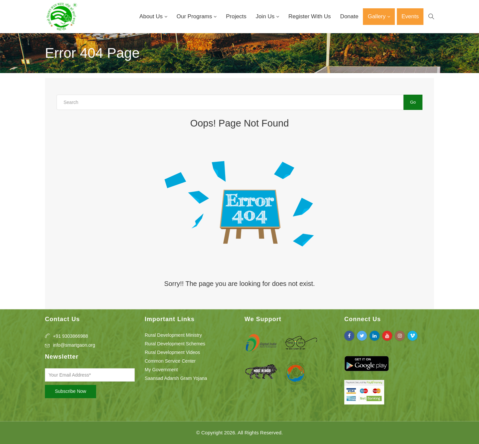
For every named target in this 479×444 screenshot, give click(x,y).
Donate (349, 16)
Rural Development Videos (172, 352)
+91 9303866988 (70, 336)
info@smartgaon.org (74, 345)
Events (410, 16)
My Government (161, 369)
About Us (151, 16)
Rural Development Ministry (173, 335)
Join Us (266, 16)
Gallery (377, 16)
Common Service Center (170, 361)
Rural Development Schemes (175, 343)
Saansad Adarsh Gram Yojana (176, 378)
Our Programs (195, 16)
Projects (236, 16)
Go (413, 102)
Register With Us (309, 16)
